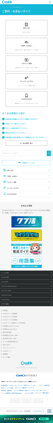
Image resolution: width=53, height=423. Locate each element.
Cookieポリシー (7, 351)
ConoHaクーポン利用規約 (10, 320)
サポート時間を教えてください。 (17, 128)
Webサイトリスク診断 (7, 388)
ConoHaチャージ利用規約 (10, 317)
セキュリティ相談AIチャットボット (24, 388)
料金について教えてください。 (16, 124)
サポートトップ (5, 7)
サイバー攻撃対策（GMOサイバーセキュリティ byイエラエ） (30, 390)
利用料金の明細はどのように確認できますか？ (21, 119)
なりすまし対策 (29, 393)
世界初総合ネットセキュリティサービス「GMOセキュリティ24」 (18, 385)
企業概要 (5, 354)
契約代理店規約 (7, 332)
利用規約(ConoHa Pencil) (10, 329)
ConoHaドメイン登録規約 (10, 314)
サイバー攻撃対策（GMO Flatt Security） (12, 393)
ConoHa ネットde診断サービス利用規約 (14, 323)
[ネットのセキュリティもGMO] (26, 419)
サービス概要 (6, 357)
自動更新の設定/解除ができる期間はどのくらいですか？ (25, 137)
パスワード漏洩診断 (43, 385)
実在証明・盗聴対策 (6, 390)
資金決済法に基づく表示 (9, 338)
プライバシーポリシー (9, 348)
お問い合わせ (6, 345)
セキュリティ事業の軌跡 (42, 393)
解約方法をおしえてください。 (16, 133)
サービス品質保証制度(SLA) (10, 342)
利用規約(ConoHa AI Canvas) (11, 326)
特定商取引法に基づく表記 (10, 335)
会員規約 (5, 310)
